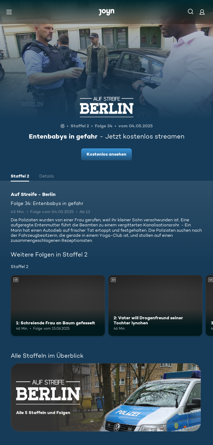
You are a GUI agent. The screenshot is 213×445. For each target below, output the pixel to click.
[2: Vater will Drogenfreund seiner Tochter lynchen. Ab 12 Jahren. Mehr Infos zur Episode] (155, 305)
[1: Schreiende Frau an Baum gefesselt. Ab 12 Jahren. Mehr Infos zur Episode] (58, 305)
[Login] (202, 12)
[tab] (20, 177)
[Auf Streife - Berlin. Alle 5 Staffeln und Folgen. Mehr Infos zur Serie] (106, 397)
